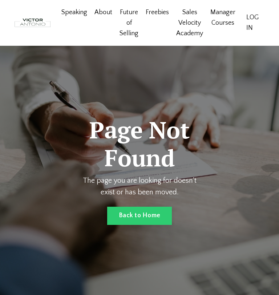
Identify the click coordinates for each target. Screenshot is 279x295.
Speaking (74, 12)
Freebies (157, 12)
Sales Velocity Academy (189, 23)
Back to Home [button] (139, 215)
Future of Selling (129, 23)
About (103, 12)
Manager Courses (222, 18)
